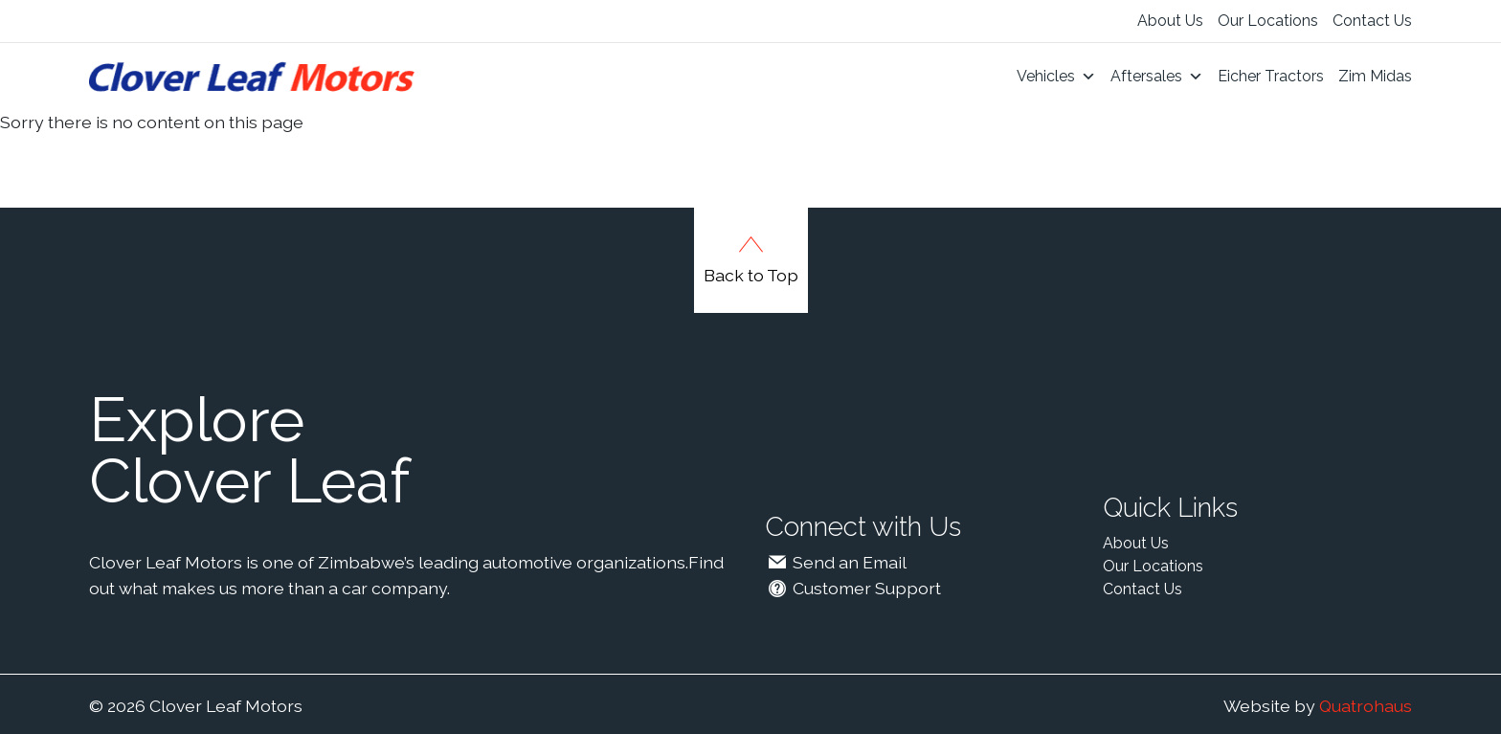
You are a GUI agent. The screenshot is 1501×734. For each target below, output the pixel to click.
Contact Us (1372, 20)
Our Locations (1268, 20)
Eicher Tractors (1271, 76)
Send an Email (836, 562)
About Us (1170, 20)
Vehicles (1056, 76)
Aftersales (1156, 76)
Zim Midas (1375, 76)
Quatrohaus (1365, 706)
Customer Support (853, 588)
